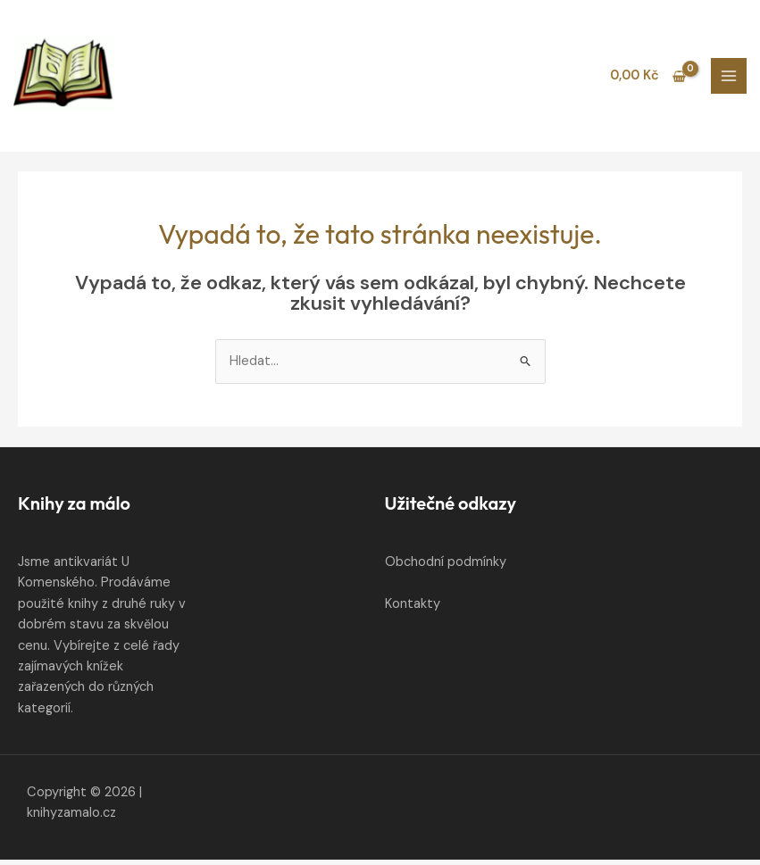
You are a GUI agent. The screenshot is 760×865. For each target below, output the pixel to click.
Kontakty (412, 609)
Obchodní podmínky (445, 568)
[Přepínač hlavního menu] (729, 78)
